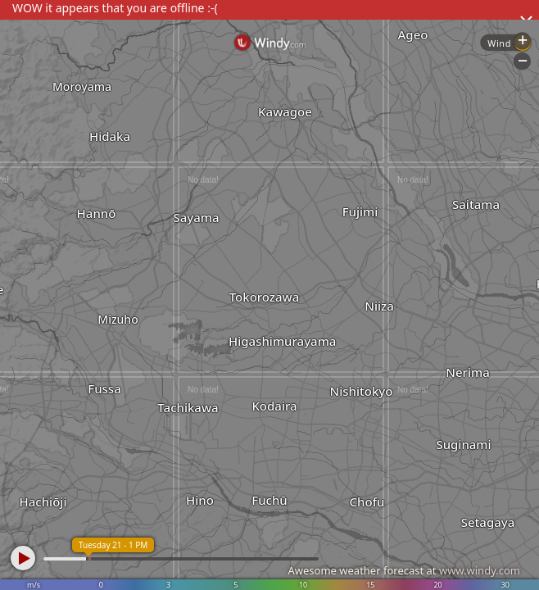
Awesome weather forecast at (404, 570)
